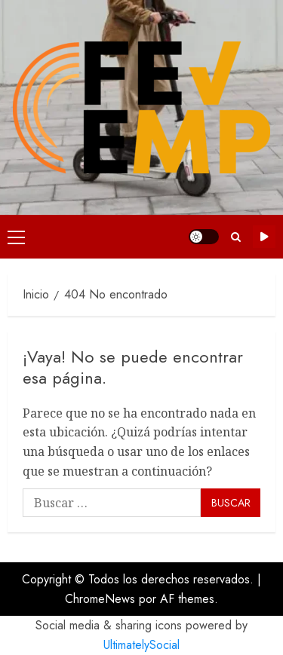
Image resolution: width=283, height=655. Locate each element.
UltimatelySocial (141, 644)
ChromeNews (100, 599)
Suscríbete (264, 236)
